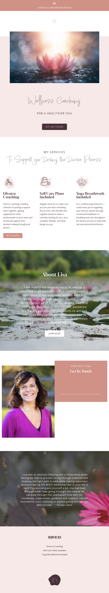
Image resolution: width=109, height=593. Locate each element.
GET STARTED (12, 235)
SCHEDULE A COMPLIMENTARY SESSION (54, 7)
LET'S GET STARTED (54, 126)
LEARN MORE (54, 333)
